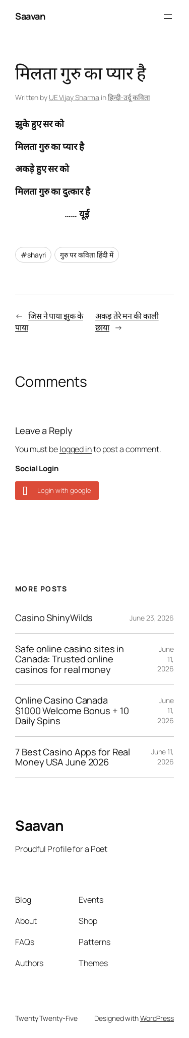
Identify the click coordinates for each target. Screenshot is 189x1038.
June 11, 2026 (162, 756)
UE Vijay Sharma (74, 97)
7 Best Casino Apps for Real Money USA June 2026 (72, 757)
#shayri (33, 255)
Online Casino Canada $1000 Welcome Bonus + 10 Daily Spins (72, 710)
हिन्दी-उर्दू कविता (129, 97)
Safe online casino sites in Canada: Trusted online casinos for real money (69, 659)
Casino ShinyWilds (54, 618)
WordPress (157, 1018)
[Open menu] (168, 17)
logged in (75, 449)
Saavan (30, 16)
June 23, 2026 (152, 618)
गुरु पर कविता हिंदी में (86, 255)
